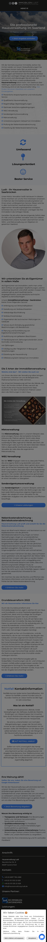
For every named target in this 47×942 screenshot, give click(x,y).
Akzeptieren (32, 938)
